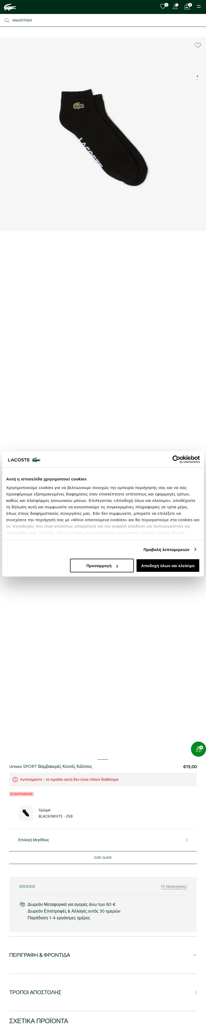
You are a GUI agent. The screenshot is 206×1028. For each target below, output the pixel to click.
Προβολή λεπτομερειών (167, 549)
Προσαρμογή (102, 565)
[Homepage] (10, 7)
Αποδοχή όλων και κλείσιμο (167, 565)
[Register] (175, 6)
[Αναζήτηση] (103, 20)
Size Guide (103, 857)
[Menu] (199, 6)
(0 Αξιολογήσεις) (174, 886)
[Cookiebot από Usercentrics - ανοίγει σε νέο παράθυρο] (176, 459)
